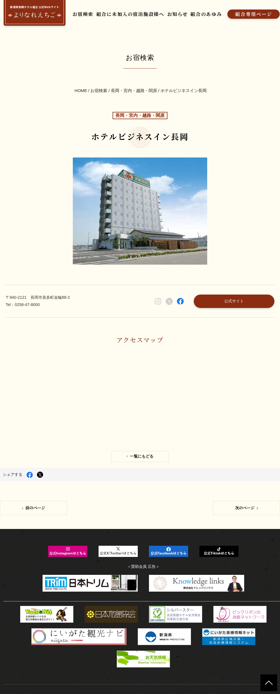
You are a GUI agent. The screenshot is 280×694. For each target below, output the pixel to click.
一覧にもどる (142, 424)
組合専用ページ (236, 13)
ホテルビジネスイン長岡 (183, 82)
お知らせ (166, 13)
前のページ (35, 474)
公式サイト (237, 277)
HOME (81, 82)
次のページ (245, 474)
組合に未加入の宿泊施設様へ (124, 13)
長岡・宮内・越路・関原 (134, 82)
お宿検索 (82, 13)
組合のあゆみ (192, 13)
